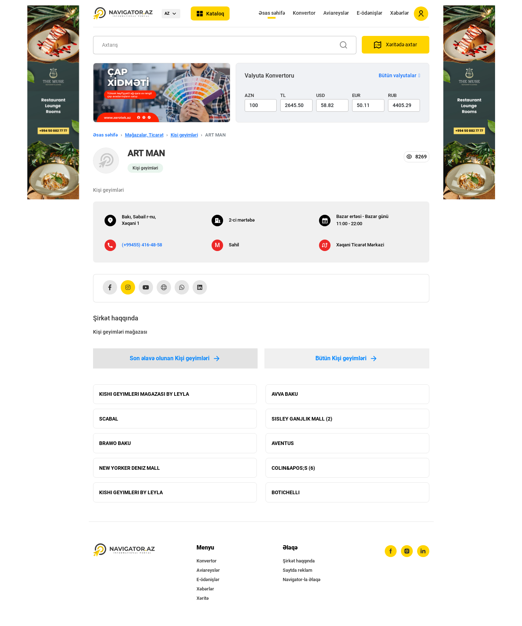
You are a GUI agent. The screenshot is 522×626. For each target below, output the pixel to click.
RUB (392, 95)
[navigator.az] (124, 553)
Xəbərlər (399, 13)
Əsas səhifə (272, 13)
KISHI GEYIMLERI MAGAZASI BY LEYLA (144, 394)
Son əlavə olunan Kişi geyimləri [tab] (175, 358)
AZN (249, 95)
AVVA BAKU (285, 394)
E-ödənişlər (369, 13)
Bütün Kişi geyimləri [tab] (346, 358)
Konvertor (304, 13)
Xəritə (203, 601)
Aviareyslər (336, 13)
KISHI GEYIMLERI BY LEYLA (131, 495)
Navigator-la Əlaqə (301, 582)
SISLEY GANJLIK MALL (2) (302, 419)
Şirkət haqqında (299, 563)
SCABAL (108, 419)
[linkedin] (423, 554)
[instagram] (407, 554)
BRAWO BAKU (115, 445)
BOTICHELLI (286, 495)
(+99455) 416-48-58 (142, 244)
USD (320, 95)
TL (283, 95)
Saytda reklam (297, 573)
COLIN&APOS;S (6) (293, 470)
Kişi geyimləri (184, 135)
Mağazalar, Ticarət (144, 135)
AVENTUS (283, 445)
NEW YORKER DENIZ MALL (129, 470)
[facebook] (390, 554)
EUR (356, 95)
